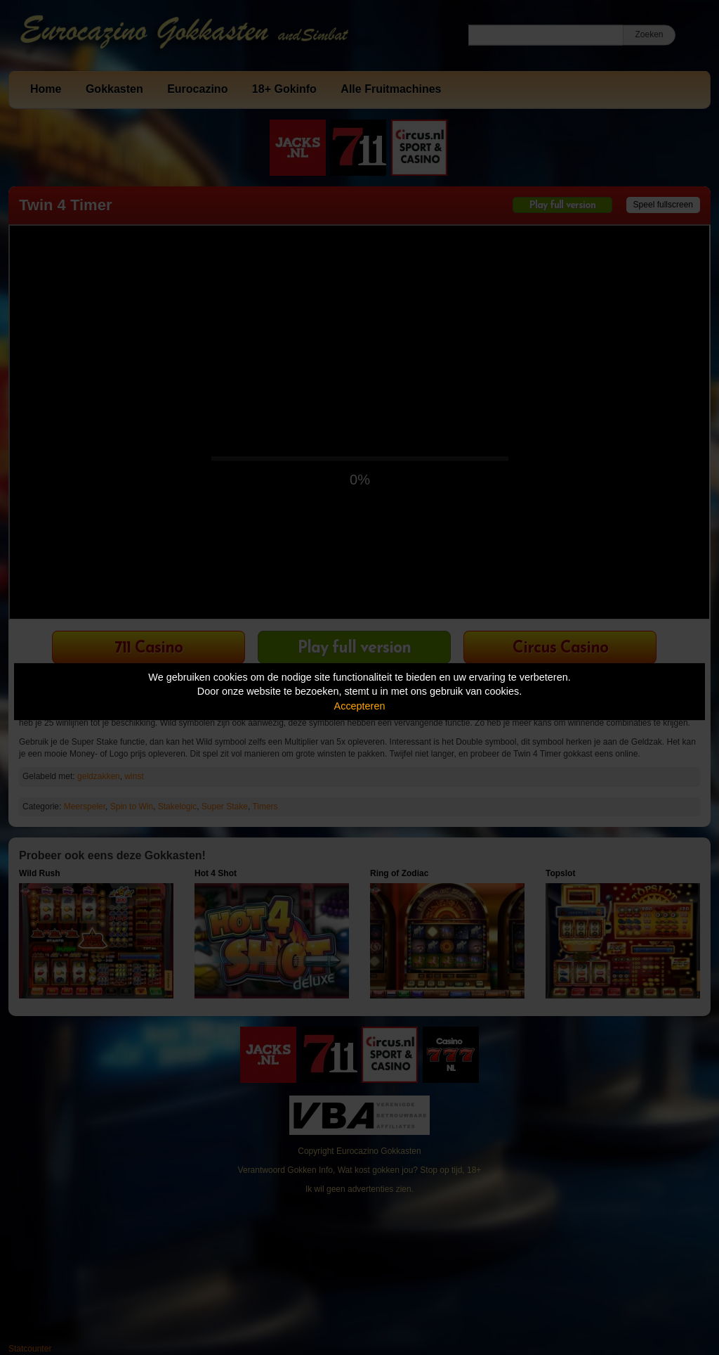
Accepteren (359, 706)
